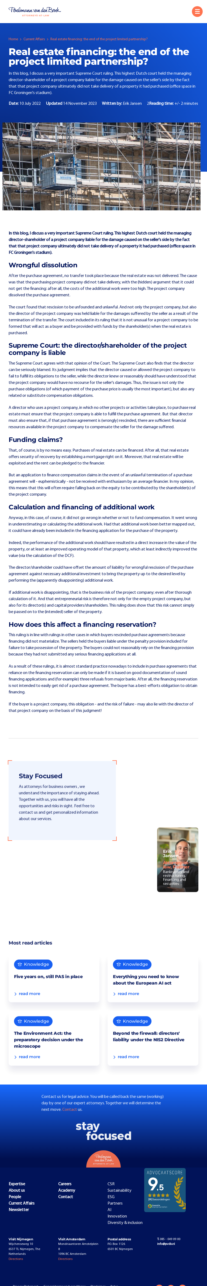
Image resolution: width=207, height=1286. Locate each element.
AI (109, 1210)
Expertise (17, 1184)
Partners (115, 1203)
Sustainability (120, 1190)
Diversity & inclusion (125, 1223)
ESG (111, 1197)
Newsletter (19, 1210)
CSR (111, 1184)
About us (17, 1190)
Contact (70, 1121)
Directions (16, 1259)
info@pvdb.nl (166, 1244)
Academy (66, 1190)
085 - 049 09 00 (168, 1239)
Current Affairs (34, 39)
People (15, 1197)
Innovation (117, 1216)
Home (13, 39)
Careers (64, 1184)
